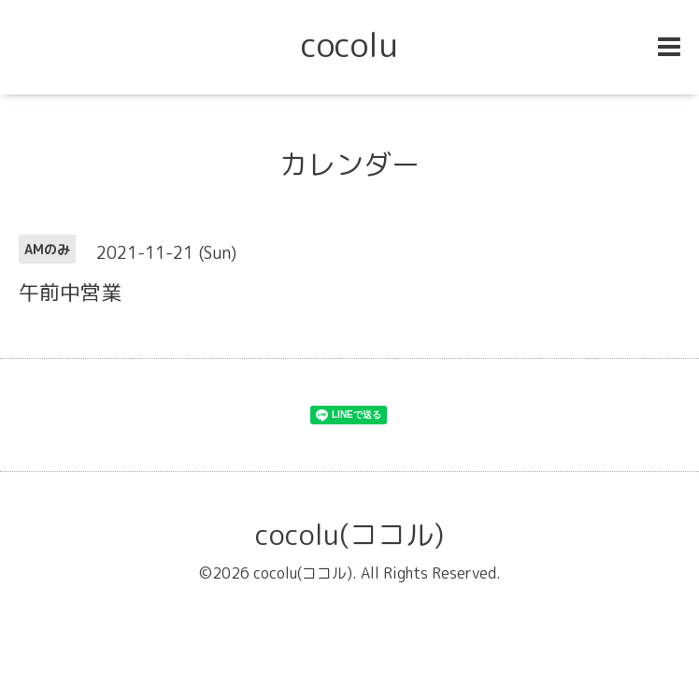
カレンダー (349, 164)
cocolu (349, 44)
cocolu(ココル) (349, 534)
